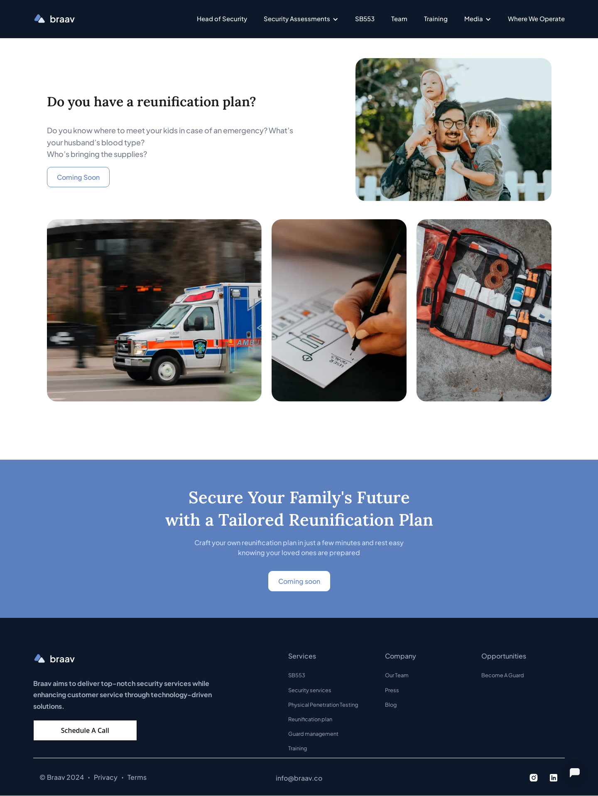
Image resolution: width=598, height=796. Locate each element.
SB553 (365, 18)
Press (392, 690)
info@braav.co (299, 778)
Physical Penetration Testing (323, 704)
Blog (391, 704)
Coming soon (299, 581)
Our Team (397, 675)
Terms (137, 777)
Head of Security (222, 18)
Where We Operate (536, 18)
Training (436, 18)
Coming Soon (78, 177)
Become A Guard (502, 675)
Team (399, 18)
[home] (54, 19)
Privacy (106, 777)
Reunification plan (310, 719)
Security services (309, 690)
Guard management (313, 733)
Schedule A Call (85, 730)
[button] (301, 19)
